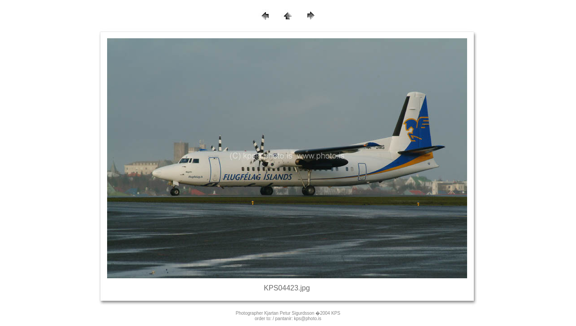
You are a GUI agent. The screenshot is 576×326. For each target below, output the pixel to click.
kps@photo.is (307, 318)
